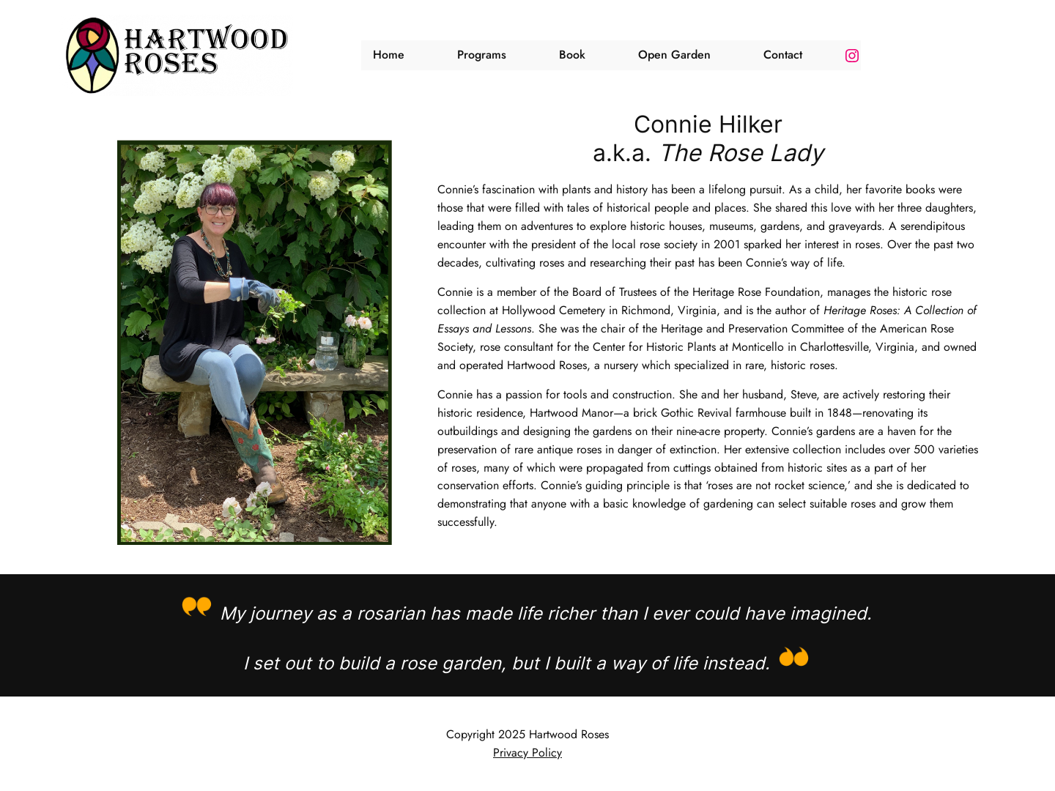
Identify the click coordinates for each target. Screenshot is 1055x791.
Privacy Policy (527, 752)
